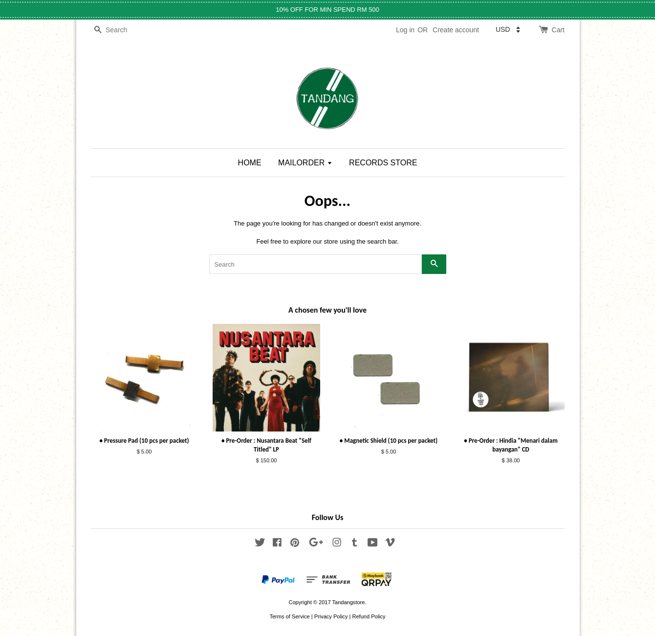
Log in (405, 30)
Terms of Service (289, 616)
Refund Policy (368, 616)
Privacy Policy (331, 616)
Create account (456, 30)
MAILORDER (305, 163)
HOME (250, 163)
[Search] (119, 30)
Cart (558, 30)
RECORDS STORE (383, 163)
